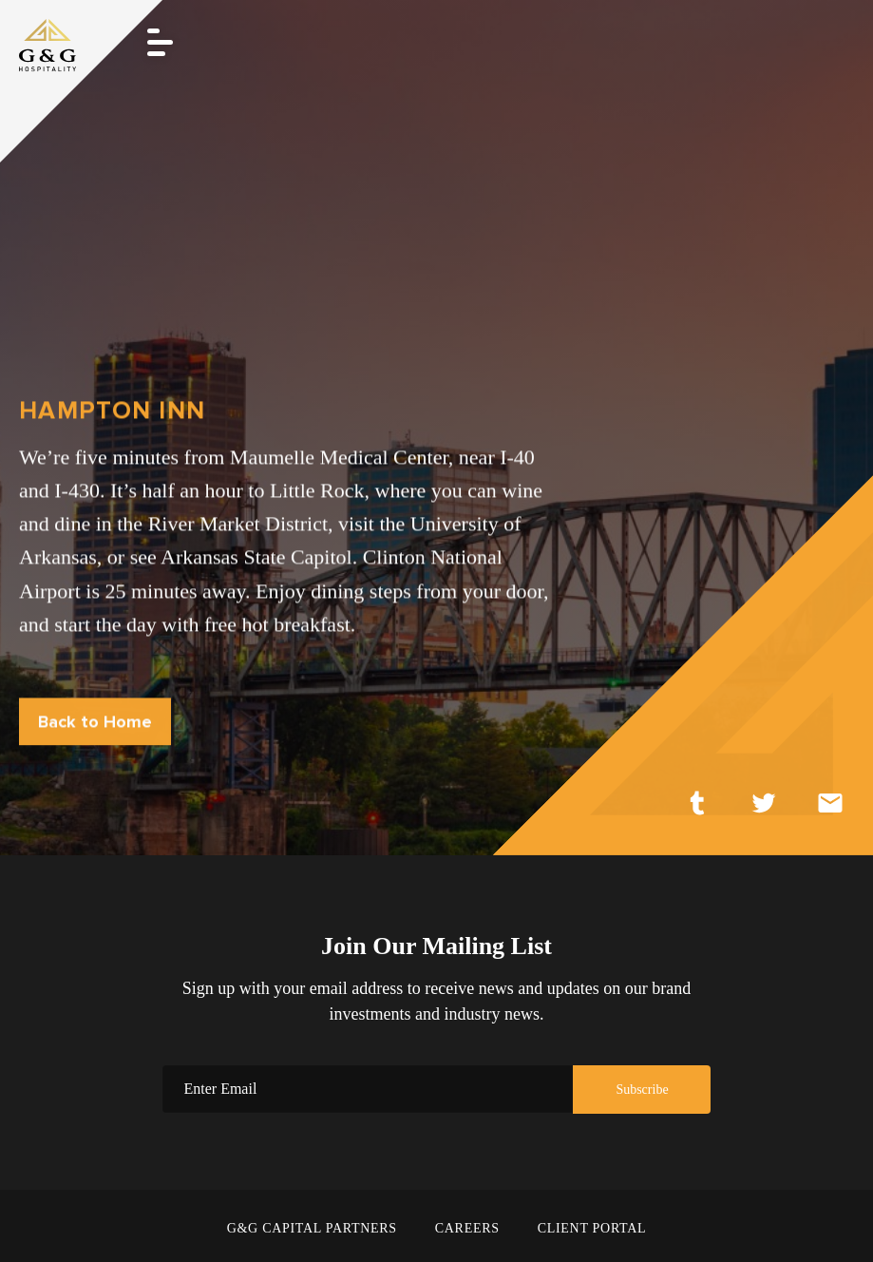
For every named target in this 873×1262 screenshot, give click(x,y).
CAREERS (467, 1228)
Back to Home (95, 722)
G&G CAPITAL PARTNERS (312, 1228)
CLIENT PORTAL (592, 1228)
